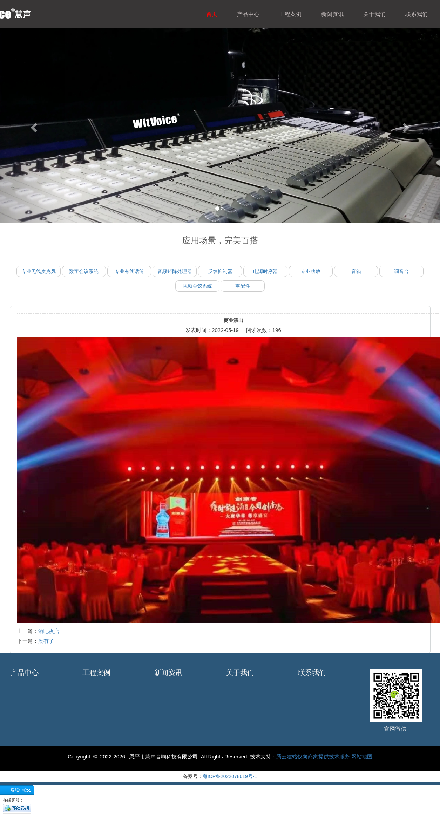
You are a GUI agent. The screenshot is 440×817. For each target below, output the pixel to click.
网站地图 (361, 757)
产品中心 (248, 14)
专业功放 (310, 271)
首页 (211, 14)
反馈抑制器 (220, 271)
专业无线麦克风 (38, 271)
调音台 (401, 271)
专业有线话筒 (129, 271)
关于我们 (374, 14)
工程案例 (290, 14)
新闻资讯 (332, 14)
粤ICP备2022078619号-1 (230, 776)
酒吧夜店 (48, 631)
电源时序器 (265, 271)
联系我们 (416, 14)
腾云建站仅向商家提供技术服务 (313, 757)
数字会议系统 (84, 271)
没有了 (46, 641)
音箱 (356, 271)
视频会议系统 (197, 286)
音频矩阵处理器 (174, 271)
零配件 (242, 286)
